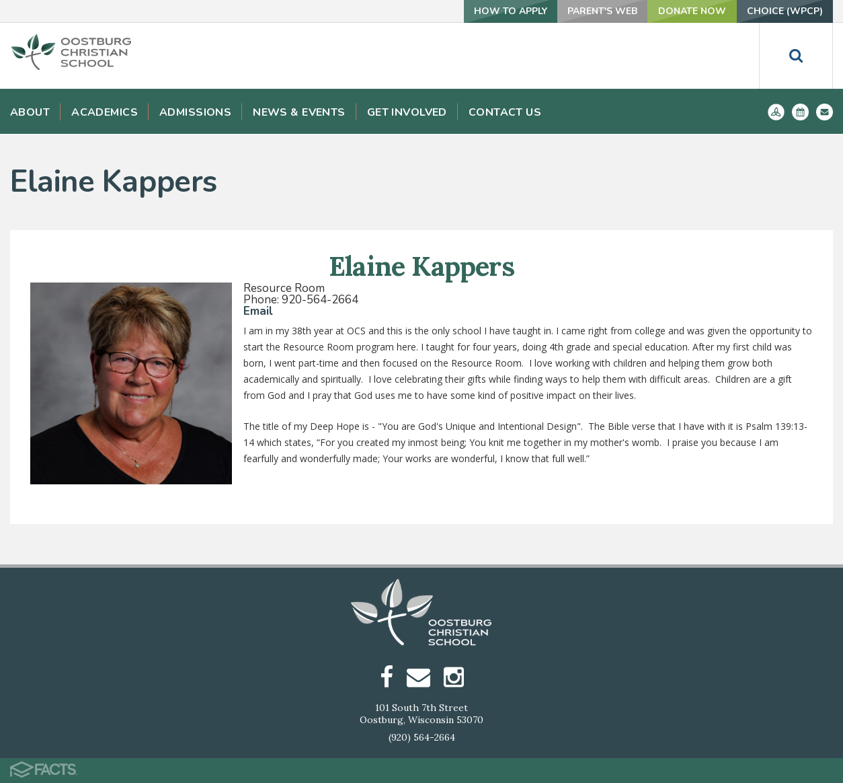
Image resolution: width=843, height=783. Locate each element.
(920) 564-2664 (422, 737)
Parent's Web (602, 11)
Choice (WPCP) (785, 11)
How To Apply (510, 11)
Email (258, 311)
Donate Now (692, 11)
